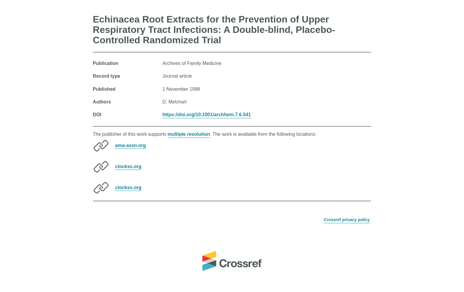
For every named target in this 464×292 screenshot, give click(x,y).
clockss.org (128, 166)
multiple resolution (188, 134)
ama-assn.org (130, 145)
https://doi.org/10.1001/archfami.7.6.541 (206, 114)
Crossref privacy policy (347, 219)
